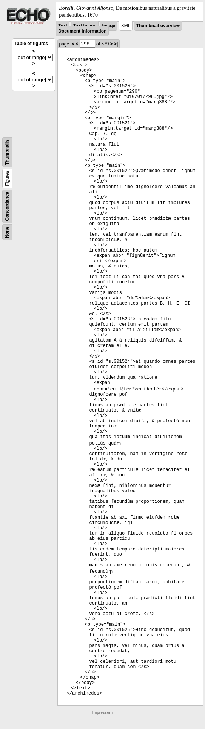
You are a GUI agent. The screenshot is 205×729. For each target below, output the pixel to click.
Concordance (7, 206)
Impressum (102, 712)
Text (62, 25)
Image (109, 25)
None (7, 232)
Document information (82, 31)
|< (72, 44)
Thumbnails (7, 152)
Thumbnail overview (158, 25)
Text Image (84, 25)
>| (116, 44)
